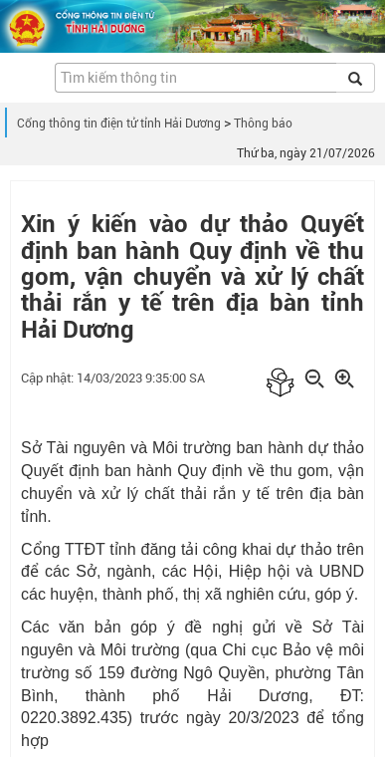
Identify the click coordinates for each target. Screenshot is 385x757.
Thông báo (263, 123)
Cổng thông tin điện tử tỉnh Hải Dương (119, 123)
